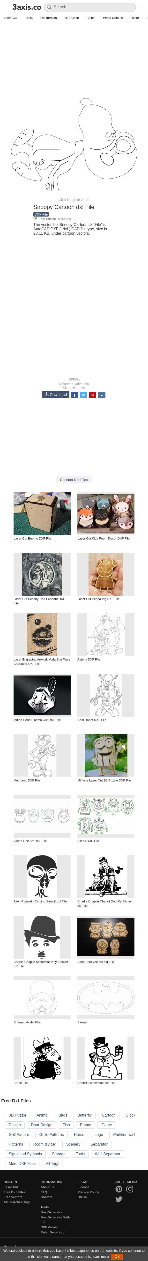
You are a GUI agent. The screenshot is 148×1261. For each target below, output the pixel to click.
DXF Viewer (49, 1227)
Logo (99, 1135)
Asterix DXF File (88, 659)
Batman (82, 1022)
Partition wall (124, 1135)
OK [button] (117, 1257)
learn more (101, 1257)
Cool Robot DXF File (91, 720)
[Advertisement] (74, 57)
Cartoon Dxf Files (74, 480)
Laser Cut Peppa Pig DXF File (98, 599)
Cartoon (74, 379)
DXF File (41, 214)
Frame (85, 1125)
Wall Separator (107, 1154)
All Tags (52, 1164)
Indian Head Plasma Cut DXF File (37, 720)
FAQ (44, 1192)
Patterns (16, 1144)
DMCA (82, 1197)
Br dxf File (21, 1083)
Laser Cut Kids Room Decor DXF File (103, 538)
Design (15, 1125)
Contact (46, 1197)
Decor (135, 18)
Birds (63, 1115)
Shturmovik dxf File (27, 1022)
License (83, 1187)
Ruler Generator (53, 1232)
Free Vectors (13, 1197)
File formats (48, 18)
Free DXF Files (14, 1192)
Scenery (73, 1144)
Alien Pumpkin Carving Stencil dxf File (40, 901)
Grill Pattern (19, 1135)
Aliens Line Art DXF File (30, 841)
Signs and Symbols (25, 1154)
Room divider (44, 1144)
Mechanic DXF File (27, 780)
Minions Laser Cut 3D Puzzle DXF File (104, 780)
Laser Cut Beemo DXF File (32, 538)
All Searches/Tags (17, 1202)
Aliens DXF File (88, 841)
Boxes (91, 18)
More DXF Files (22, 1164)
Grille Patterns (51, 1135)
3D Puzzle (72, 18)
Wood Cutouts (113, 18)
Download (56, 394)
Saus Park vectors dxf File (95, 962)
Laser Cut (10, 18)
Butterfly (84, 1115)
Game (106, 1125)
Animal (42, 1115)
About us (47, 1187)
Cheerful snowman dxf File (96, 1083)
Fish (66, 1125)
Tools (28, 18)
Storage (59, 1154)
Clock (130, 1115)
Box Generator (51, 1212)
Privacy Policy (88, 1192)
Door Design (41, 1125)
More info (64, 219)
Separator (99, 1144)
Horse (79, 1135)
